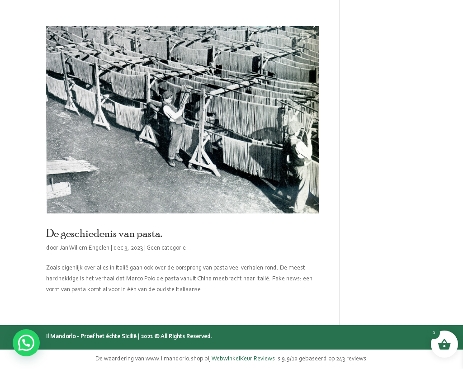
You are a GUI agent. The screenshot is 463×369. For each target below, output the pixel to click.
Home (91, 23)
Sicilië (176, 23)
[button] (26, 342)
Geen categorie (166, 248)
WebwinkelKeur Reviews (243, 359)
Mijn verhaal (225, 23)
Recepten (312, 23)
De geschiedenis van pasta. (104, 233)
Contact (358, 23)
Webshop (133, 23)
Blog (272, 23)
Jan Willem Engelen (84, 248)
